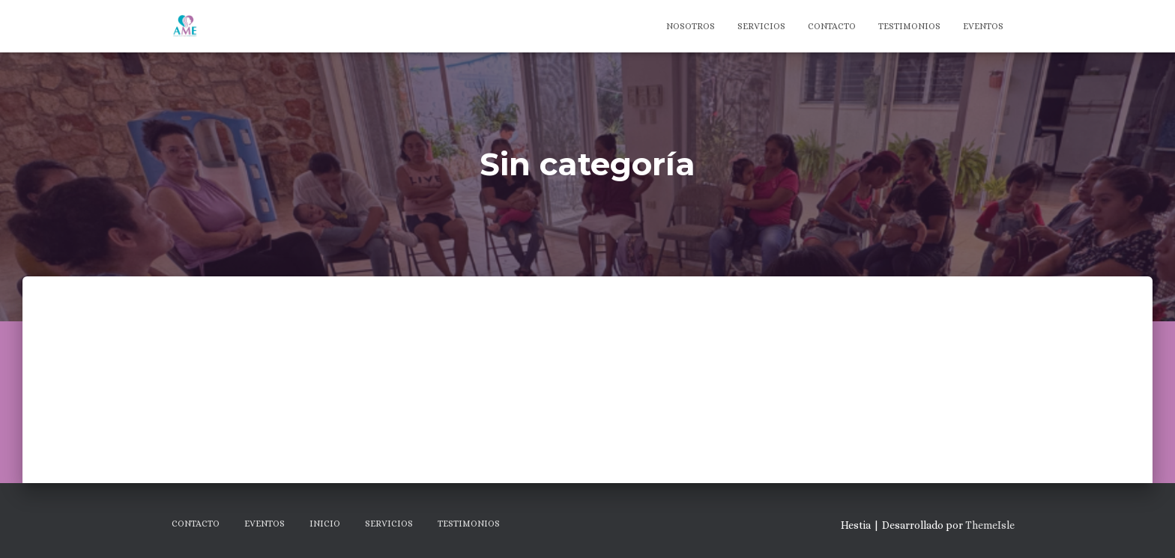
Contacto (832, 26)
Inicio (324, 523)
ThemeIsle (990, 525)
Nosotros (690, 26)
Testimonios (909, 26)
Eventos (983, 26)
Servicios (761, 26)
